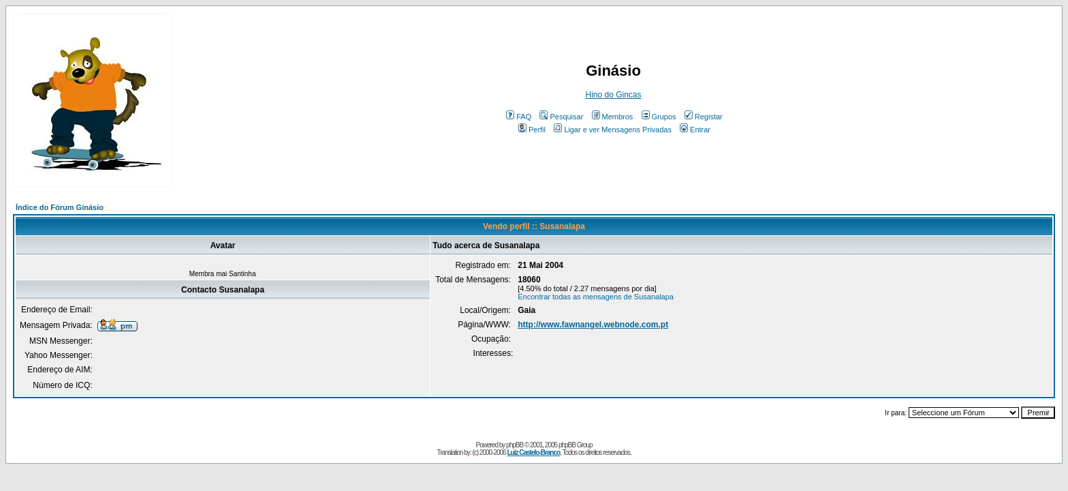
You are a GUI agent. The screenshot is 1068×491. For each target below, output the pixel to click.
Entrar (695, 129)
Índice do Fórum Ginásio (60, 207)
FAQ (518, 117)
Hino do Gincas (613, 95)
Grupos (659, 117)
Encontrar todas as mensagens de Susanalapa (596, 297)
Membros (612, 117)
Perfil (532, 129)
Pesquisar (561, 117)
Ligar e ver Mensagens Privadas (613, 129)
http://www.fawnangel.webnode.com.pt (593, 324)
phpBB (514, 445)
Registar (704, 117)
